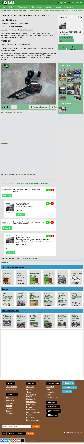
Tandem (9, 411)
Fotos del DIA (31, 417)
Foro (3, 7)
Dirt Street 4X (31, 399)
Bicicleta (12, 394)
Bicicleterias (53, 406)
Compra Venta (10, 11)
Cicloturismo (68, 7)
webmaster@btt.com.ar (73, 432)
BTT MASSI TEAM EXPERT (34, 318)
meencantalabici (7, 189)
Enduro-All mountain (33, 412)
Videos (58, 7)
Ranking (29, 415)
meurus (8, 203)
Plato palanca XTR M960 (34, 296)
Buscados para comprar (13, 267)
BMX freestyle (31, 402)
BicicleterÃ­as (36, 7)
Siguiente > (6, 143)
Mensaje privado (65, 37)
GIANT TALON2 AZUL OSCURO (47, 319)
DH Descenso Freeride (31, 395)
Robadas (9, 403)
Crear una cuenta (76, 3)
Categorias (50, 392)
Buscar (48, 395)
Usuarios (52, 415)
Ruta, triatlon (30, 404)
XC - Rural (30, 387)
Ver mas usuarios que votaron (11, 112)
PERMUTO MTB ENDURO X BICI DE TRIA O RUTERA (62, 298)
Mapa (21, 433)
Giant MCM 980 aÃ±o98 (7, 317)
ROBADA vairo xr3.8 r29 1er (75, 318)
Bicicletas (48, 7)
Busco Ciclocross (20, 274)
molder (4, 222)
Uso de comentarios (28, 440)
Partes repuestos (35, 11)
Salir (30, 433)
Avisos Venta (22, 7)
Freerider (9, 414)
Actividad (65, 34)
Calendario (10, 408)
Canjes (5, 289)
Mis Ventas (66, 104)
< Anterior (2, 143)
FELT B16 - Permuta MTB (20, 296)
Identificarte (33, 258)
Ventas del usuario (66, 41)
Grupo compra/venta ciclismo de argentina (8, 297)
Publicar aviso (70, 387)
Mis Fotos (65, 65)
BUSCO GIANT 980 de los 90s (61, 275)
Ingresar (63, 3)
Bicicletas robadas (10, 311)
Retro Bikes (30, 409)
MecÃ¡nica (10, 400)
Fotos (11, 7)
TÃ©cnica (9, 398)
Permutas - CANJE (53, 397)
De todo (29, 407)
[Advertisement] (37, 127)
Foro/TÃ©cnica (11, 387)
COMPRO (50, 387)
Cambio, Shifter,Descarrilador (53, 11)
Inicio (11, 433)
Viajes (28, 392)
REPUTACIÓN (74, 49)
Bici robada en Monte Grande (62, 318)
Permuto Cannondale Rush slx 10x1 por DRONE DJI (48, 298)
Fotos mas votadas (33, 420)
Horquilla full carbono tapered (34, 275)
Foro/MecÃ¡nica (11, 389)
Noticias (9, 406)
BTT (2, 11)
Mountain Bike (22, 11)
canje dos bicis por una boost (76, 296)
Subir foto (68, 383)
